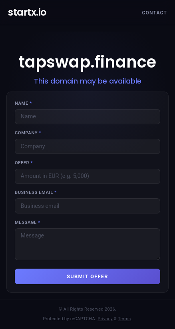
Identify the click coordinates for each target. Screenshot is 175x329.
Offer (24, 162)
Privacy (105, 318)
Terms (124, 318)
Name (23, 103)
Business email (36, 192)
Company (28, 133)
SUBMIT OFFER (87, 276)
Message (27, 222)
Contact (154, 13)
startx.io (27, 12)
